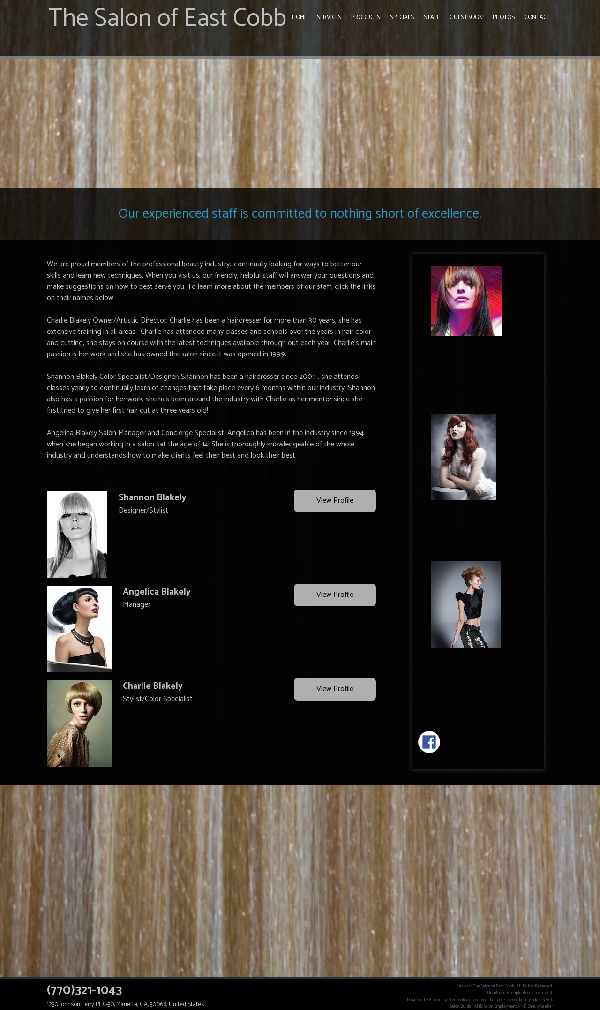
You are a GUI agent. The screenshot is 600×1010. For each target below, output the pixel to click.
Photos (504, 17)
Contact (537, 17)
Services (329, 17)
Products (365, 17)
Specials (402, 17)
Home (299, 17)
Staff (432, 17)
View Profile (334, 501)
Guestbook (466, 17)
